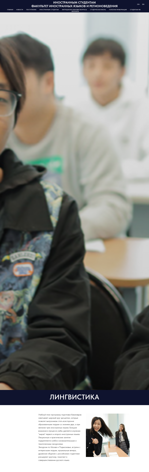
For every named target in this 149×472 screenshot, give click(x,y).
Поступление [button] (31, 9)
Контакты (75, 11)
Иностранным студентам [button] (49, 9)
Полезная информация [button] (118, 9)
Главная (10, 9)
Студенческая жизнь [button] (98, 9)
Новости (19, 9)
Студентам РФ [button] (135, 9)
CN (138, 4)
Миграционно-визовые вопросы (74, 9)
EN (143, 4)
